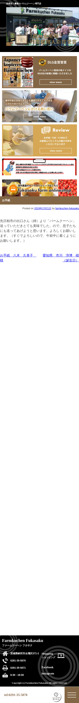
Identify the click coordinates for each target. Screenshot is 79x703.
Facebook (48, 667)
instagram (48, 673)
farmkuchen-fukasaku (67, 208)
